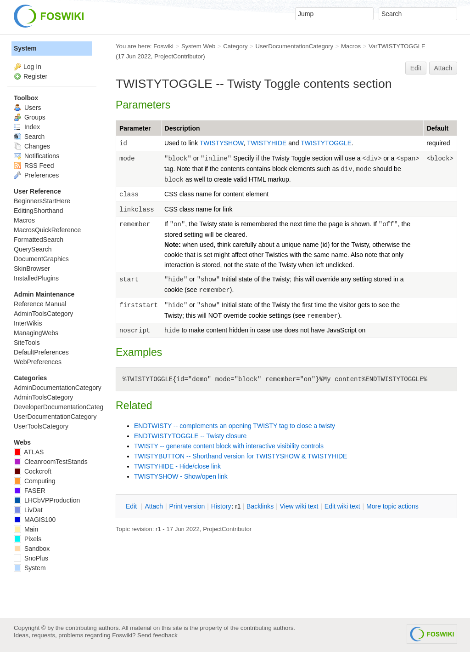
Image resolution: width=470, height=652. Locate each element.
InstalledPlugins (36, 278)
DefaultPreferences (41, 352)
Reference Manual (40, 304)
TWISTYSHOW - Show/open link (181, 476)
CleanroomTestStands (51, 461)
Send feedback (157, 635)
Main (26, 529)
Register (35, 76)
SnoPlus (31, 558)
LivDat (28, 510)
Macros (351, 46)
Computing (35, 481)
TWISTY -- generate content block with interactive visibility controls (229, 446)
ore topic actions (392, 506)
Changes (32, 146)
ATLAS (29, 452)
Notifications (36, 156)
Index (27, 127)
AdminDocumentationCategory (57, 387)
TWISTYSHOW (222, 143)
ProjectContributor (178, 56)
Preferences (36, 175)
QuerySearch (32, 249)
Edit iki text (342, 506)
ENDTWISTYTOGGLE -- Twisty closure (190, 436)
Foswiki (163, 46)
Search (29, 136)
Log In (32, 66)
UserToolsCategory (41, 426)
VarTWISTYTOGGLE (397, 46)
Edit (415, 68)
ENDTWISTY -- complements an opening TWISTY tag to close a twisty (234, 425)
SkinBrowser (32, 268)
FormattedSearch (38, 239)
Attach (443, 68)
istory (221, 506)
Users (27, 107)
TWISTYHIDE (267, 143)
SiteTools (27, 342)
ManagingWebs (36, 333)
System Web (198, 46)
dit (132, 506)
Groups (29, 117)
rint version (187, 506)
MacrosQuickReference (47, 230)
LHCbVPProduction (47, 500)
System (25, 48)
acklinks (260, 506)
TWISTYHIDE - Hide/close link (177, 466)
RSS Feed (34, 165)
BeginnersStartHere (42, 201)
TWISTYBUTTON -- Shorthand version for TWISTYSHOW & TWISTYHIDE (240, 456)
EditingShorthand (38, 210)
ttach (154, 506)
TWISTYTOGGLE (326, 143)
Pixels (27, 539)
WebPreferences (38, 362)
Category (235, 46)
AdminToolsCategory (43, 313)
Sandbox (32, 548)
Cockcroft (32, 471)
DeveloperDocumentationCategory (63, 407)
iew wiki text (299, 506)
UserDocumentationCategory (294, 46)
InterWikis (28, 323)
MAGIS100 (35, 519)
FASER (29, 490)
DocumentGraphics (41, 259)
